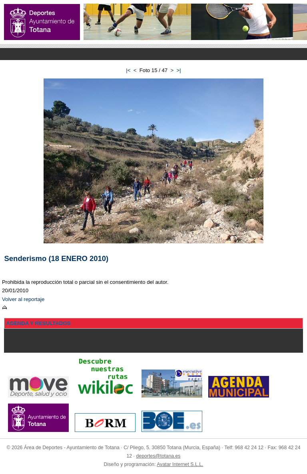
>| (179, 70)
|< (128, 70)
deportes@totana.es (158, 456)
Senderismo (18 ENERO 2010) (56, 258)
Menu (153, 54)
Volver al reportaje (23, 299)
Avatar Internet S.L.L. (180, 464)
